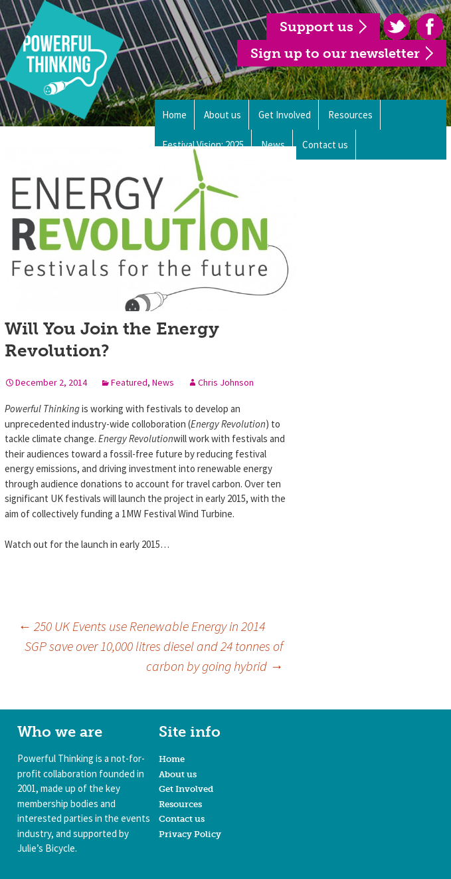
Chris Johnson (226, 382)
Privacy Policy (190, 834)
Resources (350, 114)
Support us (316, 27)
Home (174, 114)
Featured (129, 382)
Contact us (182, 819)
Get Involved (284, 114)
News (163, 382)
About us (222, 114)
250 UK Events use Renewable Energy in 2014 (141, 626)
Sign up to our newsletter (335, 53)
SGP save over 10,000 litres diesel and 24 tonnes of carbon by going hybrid (154, 656)
